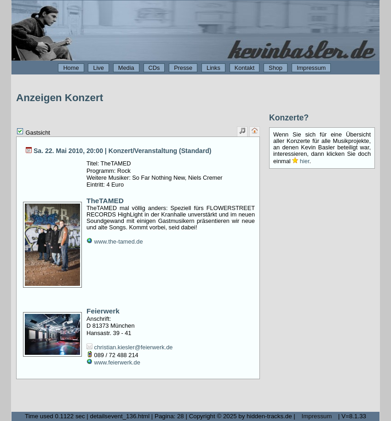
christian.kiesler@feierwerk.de (129, 347)
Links (213, 67)
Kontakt (244, 67)
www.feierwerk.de (113, 362)
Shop (275, 67)
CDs (154, 67)
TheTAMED (105, 201)
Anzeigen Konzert (59, 97)
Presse (183, 67)
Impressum (311, 67)
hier (300, 161)
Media (126, 67)
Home (71, 67)
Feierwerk (103, 311)
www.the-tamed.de (114, 241)
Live (98, 67)
